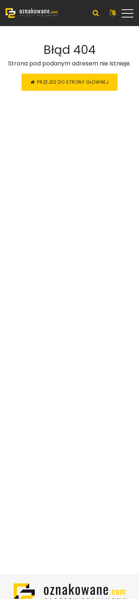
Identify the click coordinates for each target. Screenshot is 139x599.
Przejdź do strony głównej (69, 82)
